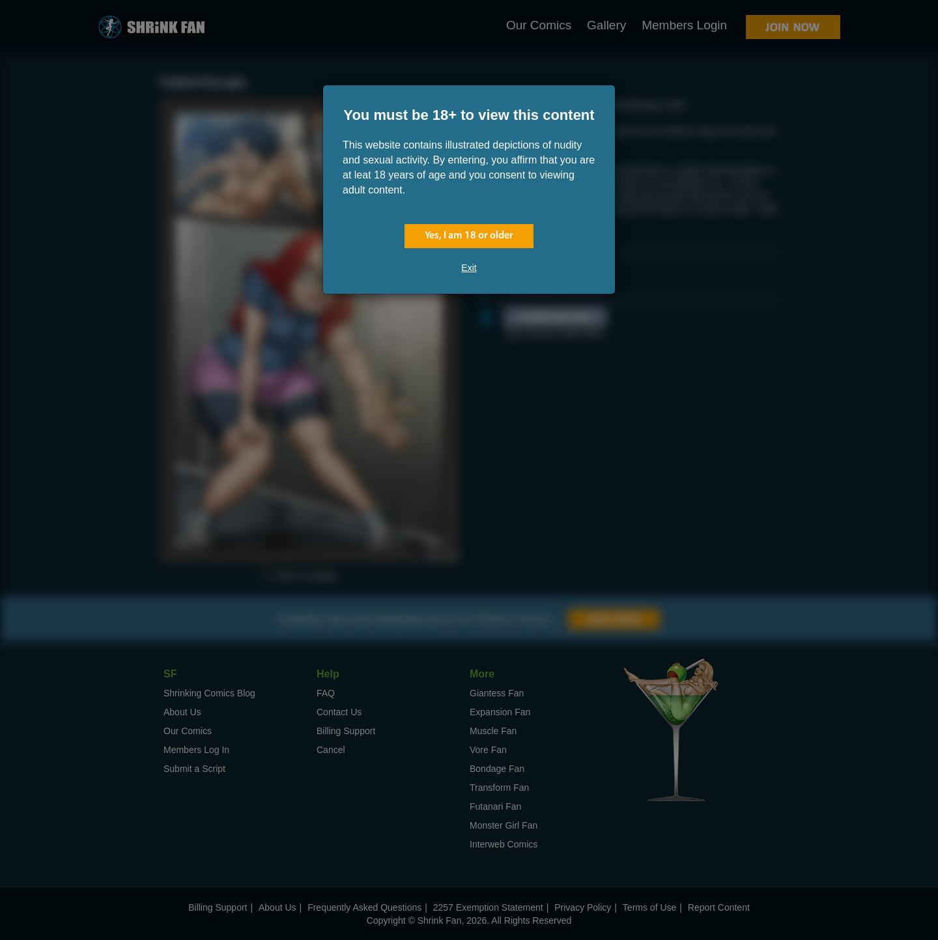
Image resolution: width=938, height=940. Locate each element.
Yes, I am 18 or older (469, 236)
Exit (468, 268)
